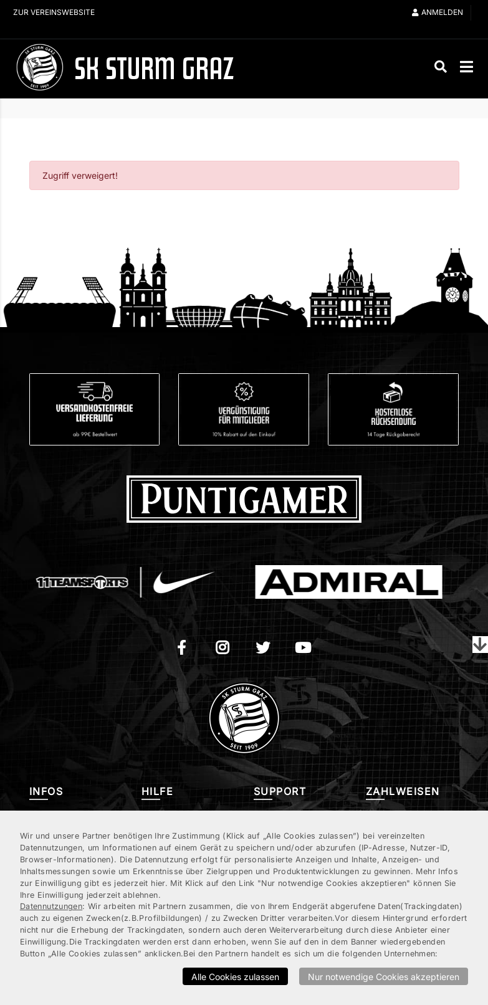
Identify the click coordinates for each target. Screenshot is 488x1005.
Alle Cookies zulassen (235, 976)
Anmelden (437, 12)
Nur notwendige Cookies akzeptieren (383, 976)
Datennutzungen (51, 906)
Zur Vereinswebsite (54, 12)
